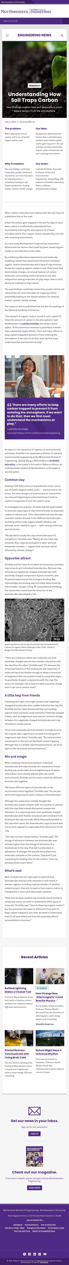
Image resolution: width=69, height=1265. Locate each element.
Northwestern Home (56, 1228)
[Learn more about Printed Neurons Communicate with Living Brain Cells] (19, 1038)
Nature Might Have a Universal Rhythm (48, 1052)
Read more (34, 1188)
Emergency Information (36, 1228)
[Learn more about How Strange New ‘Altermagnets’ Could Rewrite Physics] (50, 976)
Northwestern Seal (34, 1242)
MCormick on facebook (29, 1254)
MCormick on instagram (40, 1254)
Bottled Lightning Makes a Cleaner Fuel (18, 990)
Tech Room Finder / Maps (14, 1228)
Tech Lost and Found (22, 1231)
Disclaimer (44, 1262)
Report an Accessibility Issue (43, 1231)
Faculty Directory (32, 1225)
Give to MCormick (48, 1225)
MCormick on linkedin (34, 1254)
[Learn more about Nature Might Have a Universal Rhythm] (50, 1038)
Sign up (34, 1134)
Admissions (17, 1225)
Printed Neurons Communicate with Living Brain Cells (17, 1054)
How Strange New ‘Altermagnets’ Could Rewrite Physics (49, 997)
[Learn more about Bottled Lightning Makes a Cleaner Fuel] (19, 976)
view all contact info (34, 1220)
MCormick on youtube (45, 1254)
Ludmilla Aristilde (30, 324)
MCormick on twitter (24, 1254)
